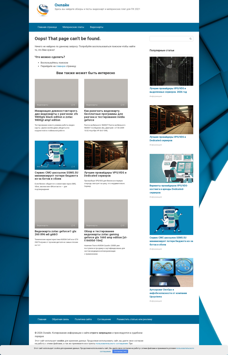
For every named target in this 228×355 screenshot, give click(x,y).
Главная (42, 319)
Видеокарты (96, 27)
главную (61, 66)
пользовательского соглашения (112, 343)
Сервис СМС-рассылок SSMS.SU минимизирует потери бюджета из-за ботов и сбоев (56, 175)
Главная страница (47, 27)
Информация (156, 96)
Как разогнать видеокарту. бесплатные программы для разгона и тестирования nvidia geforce (104, 115)
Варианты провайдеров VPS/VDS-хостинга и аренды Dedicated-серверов (169, 189)
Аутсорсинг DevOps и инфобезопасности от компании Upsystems (168, 293)
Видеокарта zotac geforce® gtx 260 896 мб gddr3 (55, 233)
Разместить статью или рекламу (134, 319)
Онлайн (62, 5)
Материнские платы (73, 27)
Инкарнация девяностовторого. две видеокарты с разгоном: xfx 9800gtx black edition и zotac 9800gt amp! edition (56, 115)
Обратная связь (60, 319)
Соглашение (104, 319)
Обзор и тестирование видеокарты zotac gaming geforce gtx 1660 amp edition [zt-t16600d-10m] (105, 236)
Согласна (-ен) (120, 351)
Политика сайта (83, 319)
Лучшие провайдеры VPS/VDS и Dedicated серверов (105, 174)
